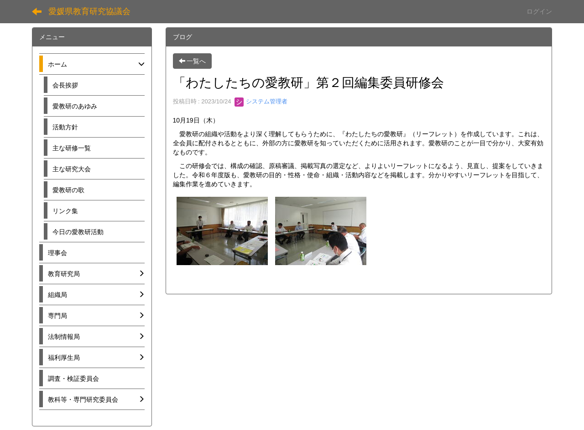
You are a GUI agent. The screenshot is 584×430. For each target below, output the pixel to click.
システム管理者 (261, 101)
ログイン (539, 11)
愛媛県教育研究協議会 (89, 11)
